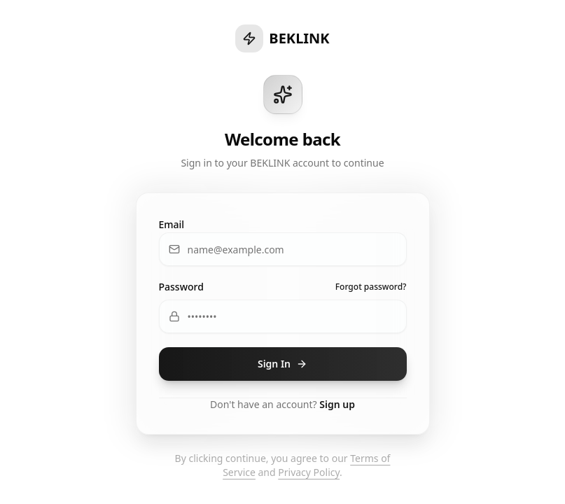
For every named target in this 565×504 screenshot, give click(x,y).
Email (172, 224)
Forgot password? (371, 287)
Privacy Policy (309, 472)
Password (181, 286)
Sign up (337, 404)
